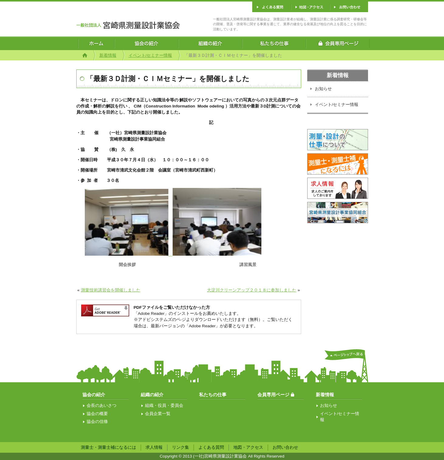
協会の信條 (97, 421)
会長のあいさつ (101, 405)
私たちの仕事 (212, 394)
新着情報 (107, 55)
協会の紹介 (93, 394)
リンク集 (180, 447)
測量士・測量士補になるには (108, 447)
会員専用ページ (273, 394)
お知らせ (323, 89)
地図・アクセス (248, 447)
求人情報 (154, 447)
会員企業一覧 (157, 413)
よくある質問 (211, 447)
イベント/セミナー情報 (150, 55)
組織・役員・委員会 (164, 405)
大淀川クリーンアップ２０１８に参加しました (251, 290)
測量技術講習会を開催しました (110, 290)
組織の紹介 (152, 394)
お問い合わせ (285, 447)
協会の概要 (97, 413)
